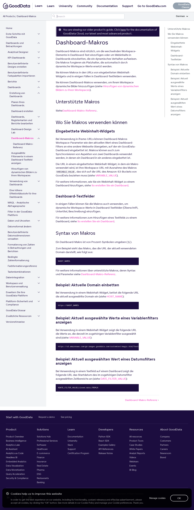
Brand (163, 457)
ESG (39, 474)
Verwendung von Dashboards (19, 183)
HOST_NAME (115, 296)
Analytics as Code (14, 453)
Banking (41, 482)
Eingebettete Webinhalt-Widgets (178, 46)
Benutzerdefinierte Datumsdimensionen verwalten (19, 235)
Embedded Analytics (16, 461)
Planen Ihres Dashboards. (18, 104)
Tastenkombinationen (19, 271)
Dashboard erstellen (22, 111)
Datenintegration (15, 277)
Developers (105, 429)
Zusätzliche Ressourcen (18, 316)
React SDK (103, 440)
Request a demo (46, 417)
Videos (132, 457)
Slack (70, 445)
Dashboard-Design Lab (21, 131)
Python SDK (104, 436)
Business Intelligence (16, 440)
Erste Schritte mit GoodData (15, 36)
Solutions (43, 429)
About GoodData (171, 429)
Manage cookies (157, 498)
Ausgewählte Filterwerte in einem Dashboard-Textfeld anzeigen (22, 158)
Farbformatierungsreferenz (22, 266)
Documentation (107, 6)
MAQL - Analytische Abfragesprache (18, 204)
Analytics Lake (13, 445)
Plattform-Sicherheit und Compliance (19, 303)
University (65, 6)
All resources (135, 436)
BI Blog (132, 470)
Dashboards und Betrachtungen (15, 45)
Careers (164, 449)
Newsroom (165, 453)
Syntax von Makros (178, 64)
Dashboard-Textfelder (177, 57)
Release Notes (105, 453)
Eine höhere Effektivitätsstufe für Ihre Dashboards (23, 193)
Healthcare (42, 449)
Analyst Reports (137, 453)
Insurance (41, 461)
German (182, 16)
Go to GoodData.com (152, 6)
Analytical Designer (18, 52)
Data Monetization (15, 470)
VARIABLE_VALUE (106, 175)
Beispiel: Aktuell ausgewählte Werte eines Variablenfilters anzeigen (179, 86)
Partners (164, 445)
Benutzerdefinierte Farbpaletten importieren (21, 74)
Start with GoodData (19, 417)
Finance (40, 457)
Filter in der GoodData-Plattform (20, 213)
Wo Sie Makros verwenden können (178, 36)
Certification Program (78, 453)
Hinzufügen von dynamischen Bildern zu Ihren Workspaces (24, 172)
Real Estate (42, 465)
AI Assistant (12, 449)
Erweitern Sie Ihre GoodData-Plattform (17, 294)
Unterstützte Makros (179, 28)
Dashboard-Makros (22, 138)
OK (179, 498)
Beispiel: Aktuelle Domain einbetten (180, 71)
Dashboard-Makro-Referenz (23, 146)
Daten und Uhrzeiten (19, 220)
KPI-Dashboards (16, 57)
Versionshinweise (15, 321)
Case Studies (135, 445)
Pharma (40, 470)
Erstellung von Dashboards (17, 95)
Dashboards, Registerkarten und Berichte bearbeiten (22, 120)
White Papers (136, 449)
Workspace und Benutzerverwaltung (17, 285)
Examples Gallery (106, 445)
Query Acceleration (15, 474)
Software (41, 445)
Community (84, 6)
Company (165, 436)
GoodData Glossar (16, 310)
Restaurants (43, 478)
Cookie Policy (87, 503)
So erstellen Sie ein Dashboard (110, 185)
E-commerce (43, 453)
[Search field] (87, 16)
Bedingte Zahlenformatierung (18, 259)
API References (105, 449)
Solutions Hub (44, 436)
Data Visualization (15, 465)
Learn (50, 6)
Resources (136, 429)
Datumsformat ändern (19, 226)
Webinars (133, 461)
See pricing (66, 417)
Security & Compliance (17, 478)
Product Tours (136, 440)
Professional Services (47, 440)
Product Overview (15, 436)
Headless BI (11, 457)
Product (11, 429)
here (123, 29)
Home (9, 28)
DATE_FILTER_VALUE (113, 378)
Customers (165, 440)
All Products (9, 16)
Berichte (12, 81)
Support (127, 6)
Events (132, 465)
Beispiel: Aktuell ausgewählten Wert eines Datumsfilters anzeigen (179, 107)
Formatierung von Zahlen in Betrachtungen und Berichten (21, 248)
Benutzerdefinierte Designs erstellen (18, 65)
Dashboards (14, 87)
